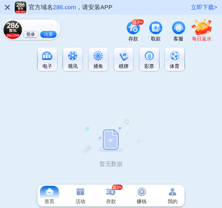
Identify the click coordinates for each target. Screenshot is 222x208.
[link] (202, 31)
